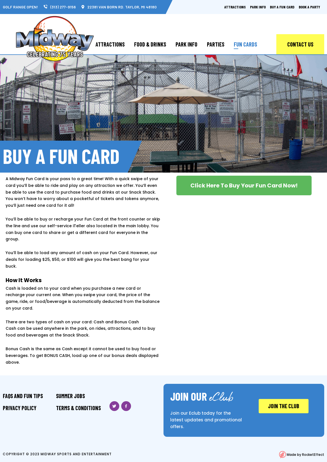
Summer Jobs (70, 396)
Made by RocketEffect (301, 454)
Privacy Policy (19, 408)
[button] (244, 185)
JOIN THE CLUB (283, 406)
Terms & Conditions (78, 408)
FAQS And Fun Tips (23, 396)
